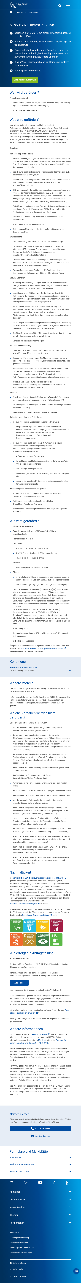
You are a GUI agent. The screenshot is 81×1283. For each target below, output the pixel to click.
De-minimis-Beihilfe (40, 1034)
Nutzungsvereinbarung (19, 1238)
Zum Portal (19, 983)
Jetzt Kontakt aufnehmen (25, 80)
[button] (76, 1271)
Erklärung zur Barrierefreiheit (22, 1248)
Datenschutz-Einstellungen (21, 1253)
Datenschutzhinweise (19, 1243)
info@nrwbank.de (40, 1136)
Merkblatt (42, 1040)
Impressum (14, 1233)
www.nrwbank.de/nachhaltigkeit (25, 904)
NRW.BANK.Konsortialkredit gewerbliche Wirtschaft (43, 648)
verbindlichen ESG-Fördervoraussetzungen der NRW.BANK (40, 878)
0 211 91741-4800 (43, 1129)
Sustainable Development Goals (37, 915)
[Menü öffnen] (68, 5)
